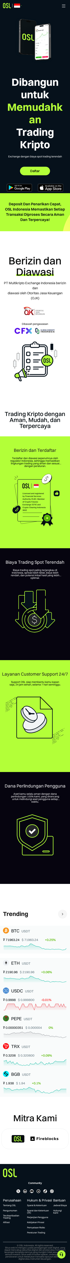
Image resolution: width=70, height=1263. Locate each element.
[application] (61, 1254)
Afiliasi (6, 1222)
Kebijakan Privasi (35, 1222)
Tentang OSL (9, 1205)
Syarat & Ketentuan (37, 1205)
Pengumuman (10, 1210)
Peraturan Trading (36, 1232)
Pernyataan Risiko (36, 1227)
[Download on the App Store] (50, 190)
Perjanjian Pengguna (37, 1217)
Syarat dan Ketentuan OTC (38, 1211)
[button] (35, 939)
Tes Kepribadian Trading (11, 1217)
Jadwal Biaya (60, 1205)
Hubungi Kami (57, 1211)
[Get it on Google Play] (19, 190)
